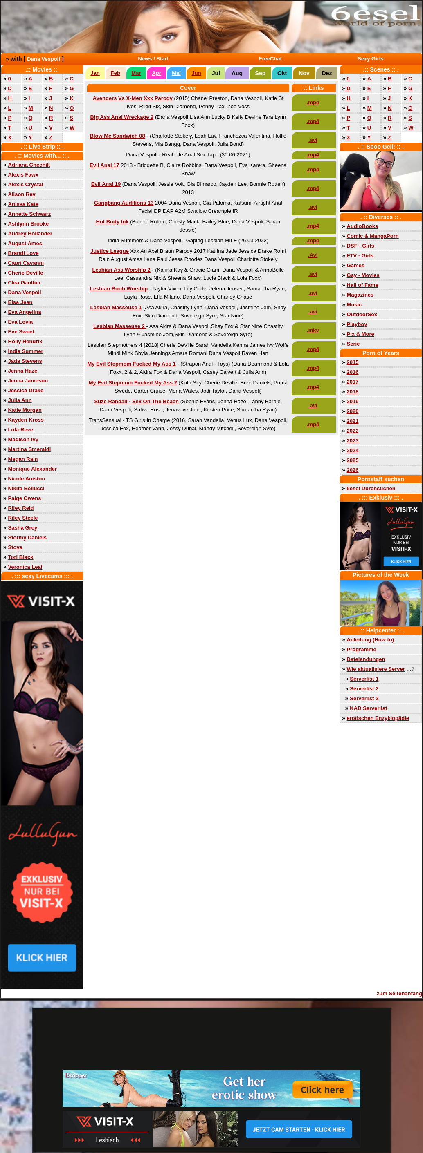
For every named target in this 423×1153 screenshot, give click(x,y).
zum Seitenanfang (399, 993)
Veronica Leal (25, 567)
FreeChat (270, 59)
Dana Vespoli (43, 59)
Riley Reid (21, 508)
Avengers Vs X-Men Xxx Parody (133, 98)
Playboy (357, 324)
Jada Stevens (25, 361)
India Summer (25, 351)
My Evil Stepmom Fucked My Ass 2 (133, 383)
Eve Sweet (21, 331)
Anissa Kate (23, 204)
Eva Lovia (20, 322)
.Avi (312, 255)
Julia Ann (20, 400)
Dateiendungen (366, 659)
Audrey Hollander (30, 233)
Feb (115, 73)
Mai (176, 73)
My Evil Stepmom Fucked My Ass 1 (131, 364)
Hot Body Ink (112, 222)
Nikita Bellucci (26, 488)
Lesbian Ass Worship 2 (121, 270)
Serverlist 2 (364, 689)
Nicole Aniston (26, 479)
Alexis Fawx (23, 175)
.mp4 (313, 102)
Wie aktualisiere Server (376, 669)
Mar (136, 73)
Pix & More (360, 334)
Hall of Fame (362, 285)
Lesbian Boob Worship (119, 289)
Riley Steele (23, 518)
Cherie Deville (25, 273)
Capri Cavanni (26, 263)
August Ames (25, 243)
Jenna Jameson (28, 381)
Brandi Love (23, 253)
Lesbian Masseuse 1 (116, 307)
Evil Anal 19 (106, 184)
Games (355, 265)
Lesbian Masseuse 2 (119, 326)
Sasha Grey (23, 528)
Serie (354, 344)
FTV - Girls (360, 255)
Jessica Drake (26, 390)
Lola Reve (20, 430)
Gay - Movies (363, 275)
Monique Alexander (32, 469)
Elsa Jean (20, 302)
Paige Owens (24, 498)
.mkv (313, 330)
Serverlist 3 (364, 698)
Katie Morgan (25, 410)
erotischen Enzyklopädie (378, 718)
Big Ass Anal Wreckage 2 (122, 117)
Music (354, 305)
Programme (361, 649)
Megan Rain (23, 459)
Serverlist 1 (364, 679)
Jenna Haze (23, 371)
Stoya (15, 547)
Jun (196, 73)
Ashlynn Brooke (28, 224)
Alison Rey (22, 194)
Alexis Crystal (25, 184)
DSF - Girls (360, 246)
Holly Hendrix (25, 341)
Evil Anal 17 (104, 165)
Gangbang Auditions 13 (123, 203)
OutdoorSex (362, 314)
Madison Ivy (23, 439)
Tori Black (21, 557)
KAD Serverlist (368, 708)
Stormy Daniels (27, 537)
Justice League (109, 251)
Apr (156, 73)
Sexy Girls (371, 59)
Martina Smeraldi (29, 449)
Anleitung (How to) (370, 640)
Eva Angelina (24, 312)
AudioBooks (362, 226)
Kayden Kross (26, 420)
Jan (94, 73)
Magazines (360, 295)
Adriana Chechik (29, 165)
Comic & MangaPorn (373, 236)
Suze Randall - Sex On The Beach (136, 401)
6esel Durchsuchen (371, 488)
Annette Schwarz (29, 214)
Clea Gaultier (24, 282)
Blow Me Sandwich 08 (117, 136)
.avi (312, 140)
